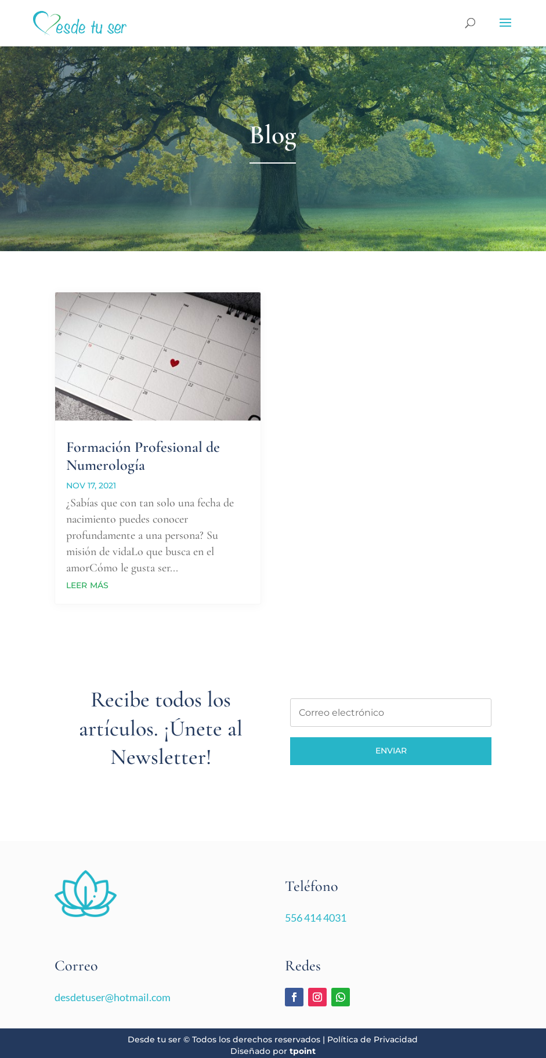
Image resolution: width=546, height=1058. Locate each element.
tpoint (303, 1051)
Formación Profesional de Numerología (143, 456)
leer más (87, 584)
